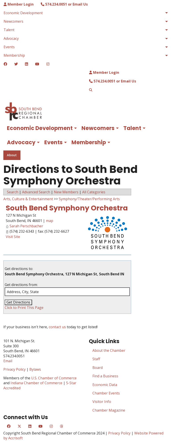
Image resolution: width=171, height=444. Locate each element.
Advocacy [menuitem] (11, 38)
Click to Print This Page (24, 307)
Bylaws (35, 369)
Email (7, 360)
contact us (57, 326)
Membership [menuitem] (14, 55)
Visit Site (13, 236)
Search (12, 192)
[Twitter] (16, 64)
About (12, 155)
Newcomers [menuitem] (13, 21)
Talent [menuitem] (9, 29)
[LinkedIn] (26, 64)
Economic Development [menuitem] (23, 12)
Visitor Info (101, 401)
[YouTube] (37, 64)
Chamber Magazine (108, 410)
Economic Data (104, 384)
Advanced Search (36, 192)
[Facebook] (5, 64)
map (49, 220)
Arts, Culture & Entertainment (28, 198)
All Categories (93, 192)
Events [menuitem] (9, 46)
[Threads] (61, 426)
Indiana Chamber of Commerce (36, 382)
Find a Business (105, 376)
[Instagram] (48, 64)
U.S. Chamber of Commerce (54, 378)
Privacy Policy (14, 369)
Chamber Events (106, 393)
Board (97, 367)
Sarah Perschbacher (26, 226)
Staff (96, 358)
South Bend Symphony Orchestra (67, 208)
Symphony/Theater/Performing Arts (89, 198)
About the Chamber (108, 350)
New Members (66, 192)
